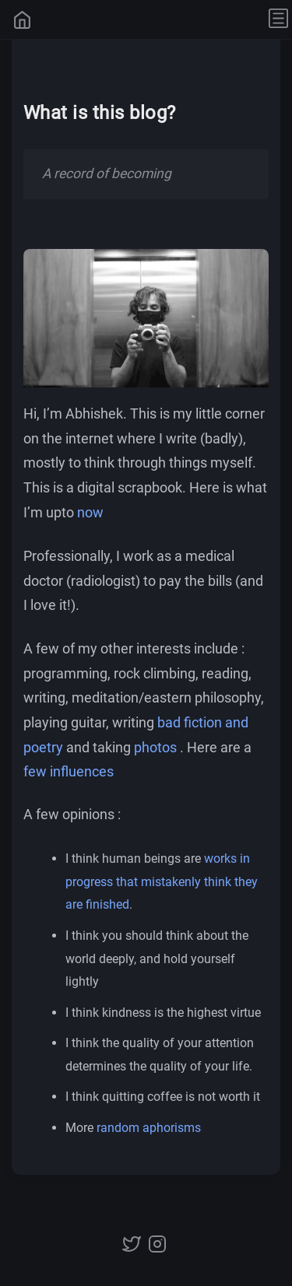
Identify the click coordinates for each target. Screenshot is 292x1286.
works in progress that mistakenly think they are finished (161, 881)
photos (155, 747)
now (90, 512)
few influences (68, 772)
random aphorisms (149, 1127)
